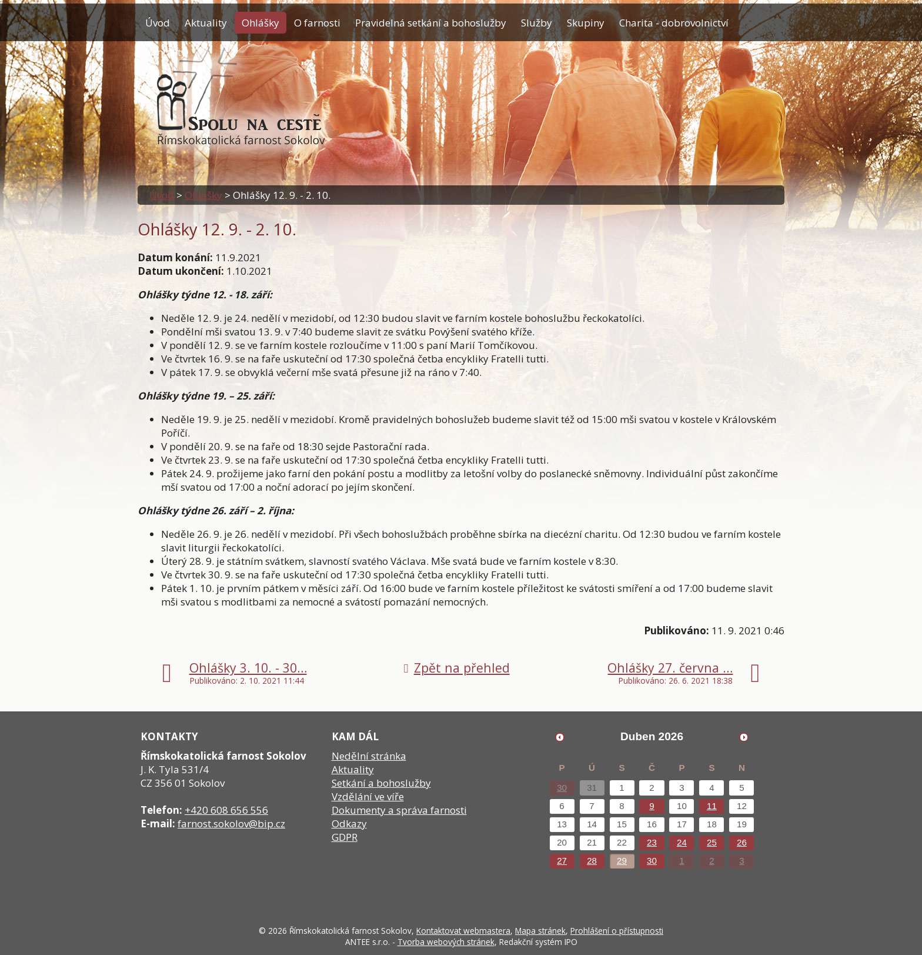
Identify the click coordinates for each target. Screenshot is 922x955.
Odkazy (349, 823)
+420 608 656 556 (226, 810)
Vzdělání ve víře (368, 796)
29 (622, 861)
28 (592, 861)
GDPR (345, 837)
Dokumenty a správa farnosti (399, 810)
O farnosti (317, 22)
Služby (536, 22)
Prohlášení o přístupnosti (616, 930)
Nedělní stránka (369, 756)
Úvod (157, 22)
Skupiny (585, 22)
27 (562, 861)
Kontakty (165, 52)
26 (742, 842)
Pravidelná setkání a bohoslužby (430, 22)
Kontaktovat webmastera (463, 930)
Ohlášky (260, 22)
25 (712, 842)
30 (562, 788)
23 (652, 842)
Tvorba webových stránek (446, 941)
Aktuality (206, 22)
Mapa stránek (540, 930)
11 (712, 806)
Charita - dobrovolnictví (674, 22)
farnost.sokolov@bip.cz (231, 823)
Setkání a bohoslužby (381, 783)
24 (682, 842)
